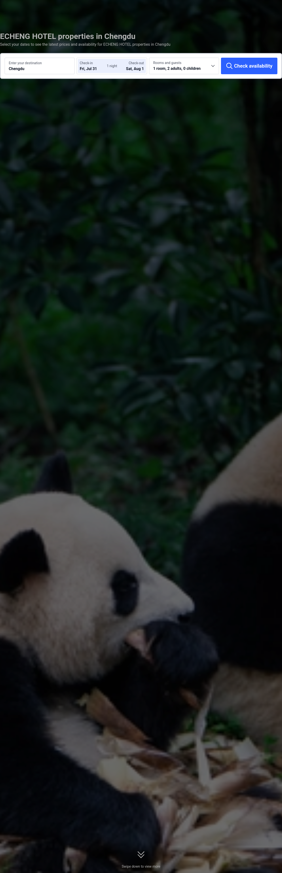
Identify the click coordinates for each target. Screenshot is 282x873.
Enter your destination (25, 63)
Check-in (86, 63)
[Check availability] (249, 66)
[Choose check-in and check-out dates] (94, 66)
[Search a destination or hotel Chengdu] (40, 66)
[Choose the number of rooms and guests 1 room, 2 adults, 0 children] (184, 66)
